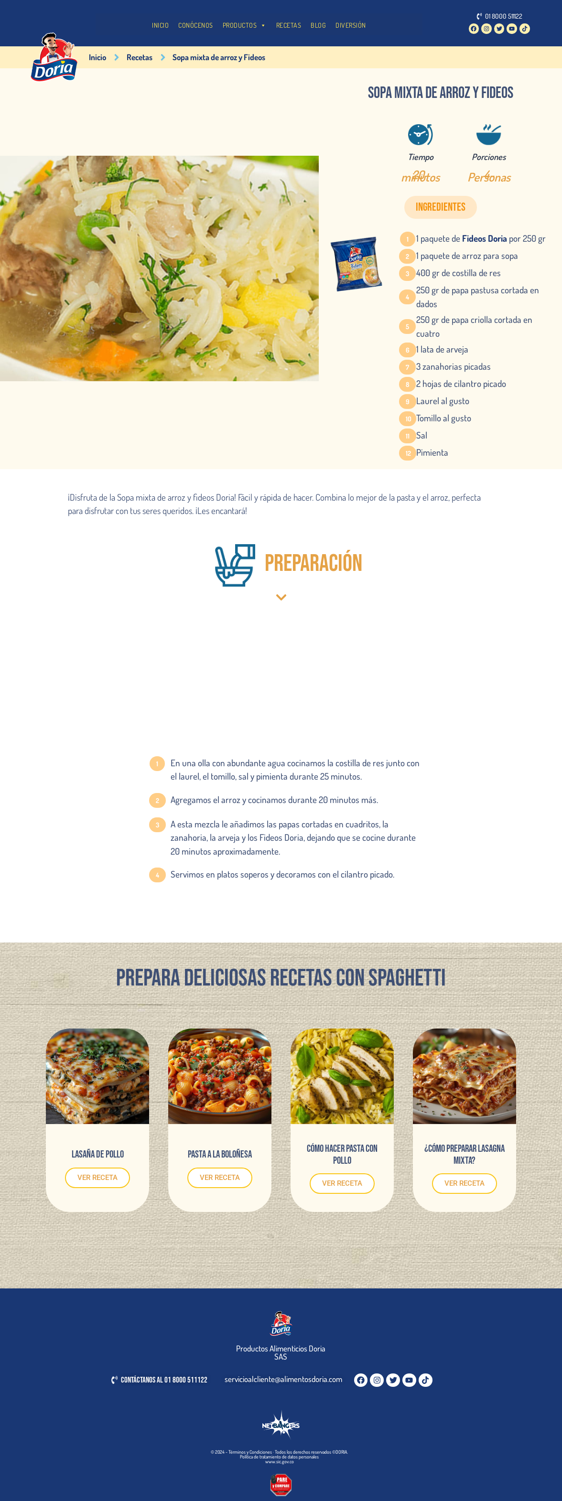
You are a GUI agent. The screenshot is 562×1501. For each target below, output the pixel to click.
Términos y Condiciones (250, 1452)
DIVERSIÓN (350, 25)
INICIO (160, 25)
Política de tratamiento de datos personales (279, 1456)
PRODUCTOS (245, 25)
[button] (440, 207)
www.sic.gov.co (279, 1461)
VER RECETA (97, 1177)
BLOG (318, 25)
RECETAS (289, 25)
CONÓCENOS (195, 25)
